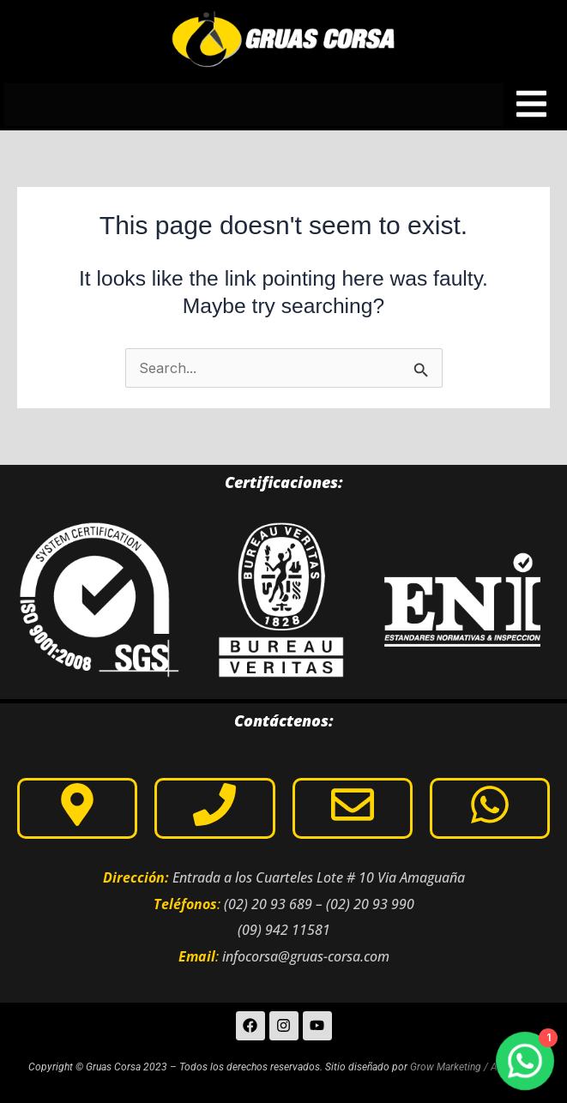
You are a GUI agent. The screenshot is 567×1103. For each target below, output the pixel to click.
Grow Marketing (445, 1067)
